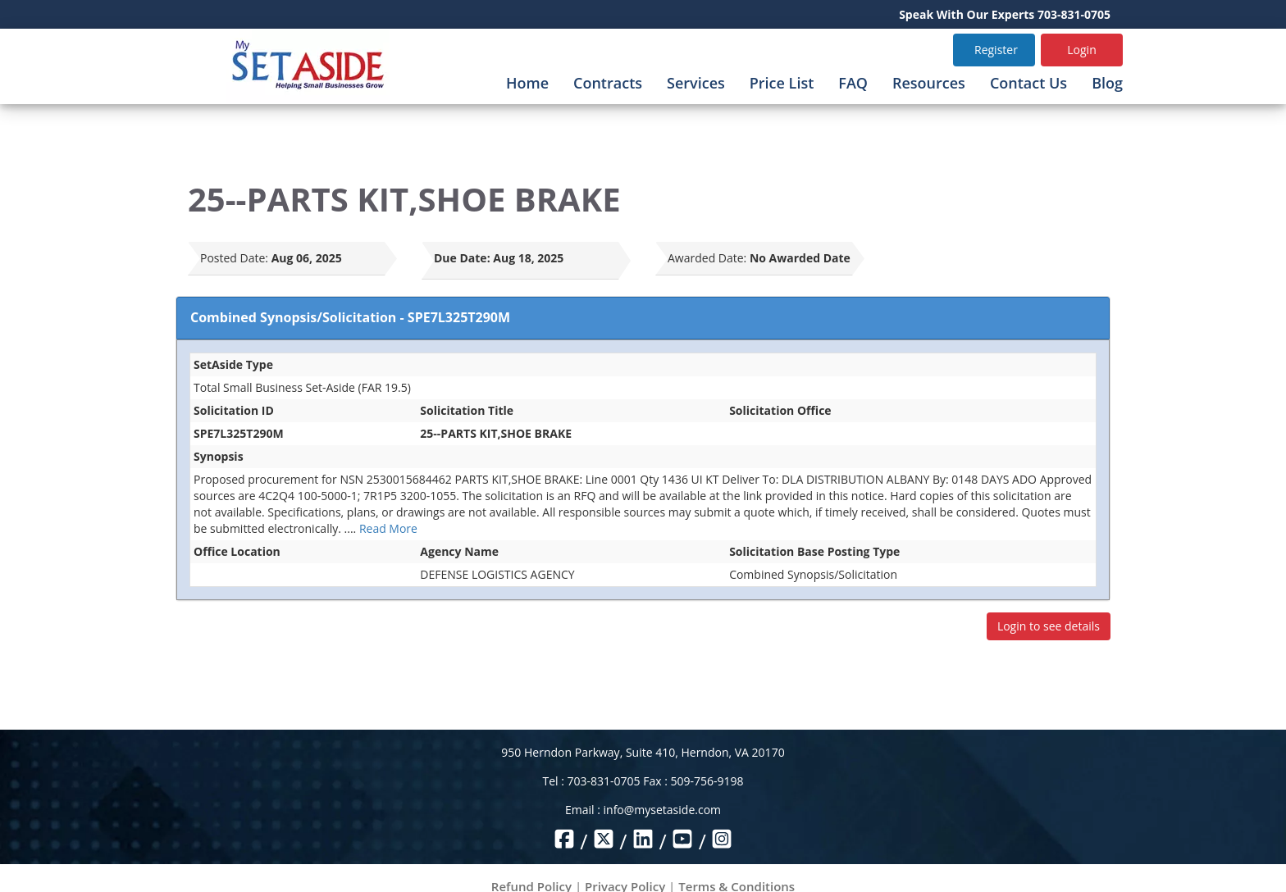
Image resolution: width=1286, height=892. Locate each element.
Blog (1107, 83)
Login (1081, 49)
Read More (388, 528)
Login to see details (1048, 626)
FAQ (853, 83)
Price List (782, 83)
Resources (928, 83)
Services (696, 83)
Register (996, 49)
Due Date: (462, 258)
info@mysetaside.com (662, 809)
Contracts (607, 83)
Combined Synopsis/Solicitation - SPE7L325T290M (350, 317)
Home (527, 83)
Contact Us (1028, 83)
